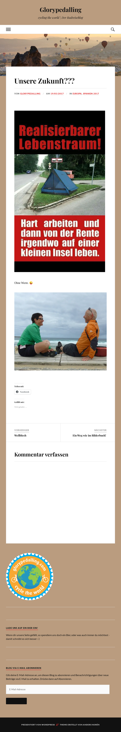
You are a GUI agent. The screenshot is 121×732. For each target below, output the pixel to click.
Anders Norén (91, 724)
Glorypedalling (60, 10)
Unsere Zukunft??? (44, 80)
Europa (77, 93)
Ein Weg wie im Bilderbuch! (90, 435)
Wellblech (20, 435)
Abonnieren (16, 701)
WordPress (48, 724)
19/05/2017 (57, 93)
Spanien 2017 (91, 93)
